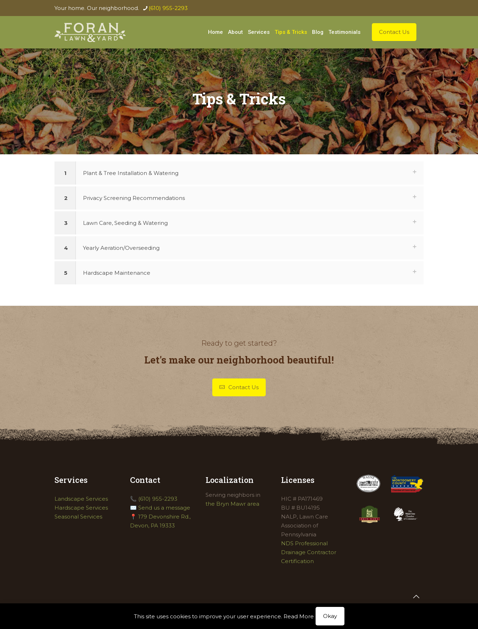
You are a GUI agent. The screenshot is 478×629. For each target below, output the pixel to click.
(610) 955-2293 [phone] (168, 8)
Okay (330, 616)
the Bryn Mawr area (232, 503)
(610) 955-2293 (157, 498)
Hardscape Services (81, 507)
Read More (299, 616)
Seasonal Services (78, 516)
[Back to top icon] (416, 596)
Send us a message (164, 507)
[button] (239, 173)
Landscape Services (81, 498)
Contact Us (394, 32)
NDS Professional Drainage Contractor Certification (308, 552)
